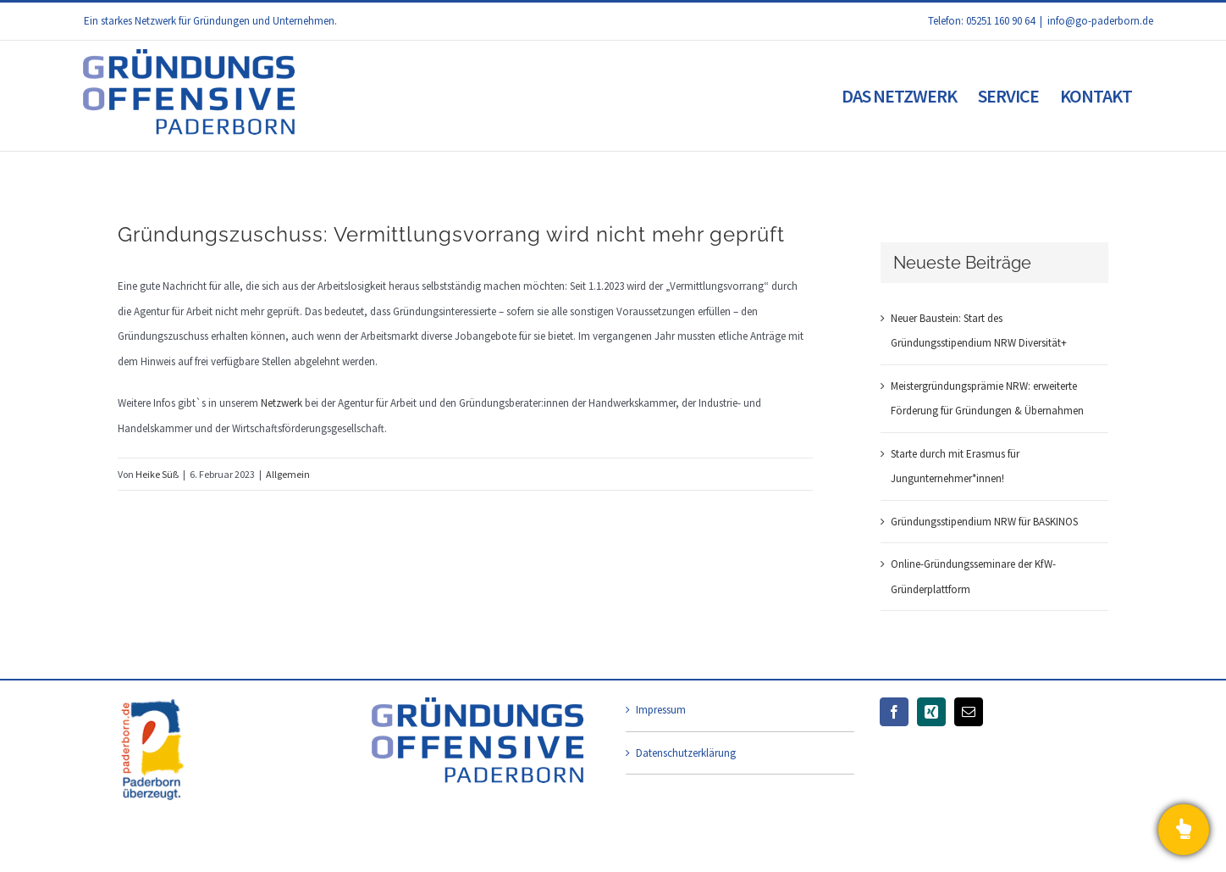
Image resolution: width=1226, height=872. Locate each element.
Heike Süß (157, 474)
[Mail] (968, 711)
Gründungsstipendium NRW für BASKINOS (984, 521)
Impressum (661, 710)
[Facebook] (894, 711)
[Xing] (931, 711)
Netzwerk (281, 403)
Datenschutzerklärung (686, 753)
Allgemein (288, 474)
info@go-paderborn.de (1100, 21)
